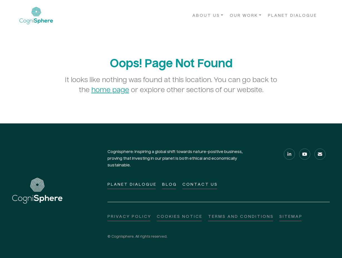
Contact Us (200, 185)
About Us (206, 16)
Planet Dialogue (292, 16)
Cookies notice (179, 217)
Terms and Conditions (241, 217)
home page (110, 90)
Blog (169, 185)
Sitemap (290, 217)
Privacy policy (129, 217)
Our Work (244, 16)
